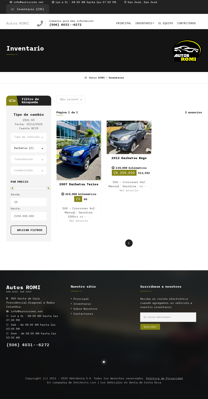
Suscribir (150, 326)
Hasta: (16, 208)
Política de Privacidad (164, 378)
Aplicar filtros (29, 230)
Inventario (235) (27, 9)
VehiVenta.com (84, 382)
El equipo (165, 23)
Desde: (16, 194)
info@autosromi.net (27, 2)
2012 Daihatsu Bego (129, 158)
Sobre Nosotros (85, 308)
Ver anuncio (78, 220)
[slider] (12, 188)
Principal (123, 23)
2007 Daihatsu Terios (78, 184)
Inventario (143, 23)
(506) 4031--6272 (65, 24)
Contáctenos (186, 23)
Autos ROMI (17, 23)
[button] (29, 137)
